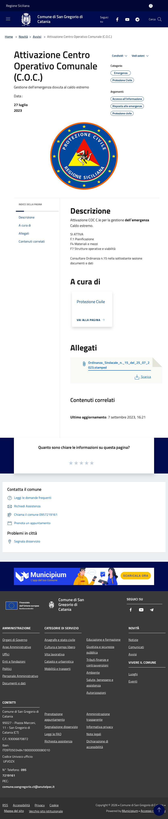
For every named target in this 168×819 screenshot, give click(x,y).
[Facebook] (116, 19)
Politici (7, 668)
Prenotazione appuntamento (55, 716)
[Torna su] (159, 810)
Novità (23, 36)
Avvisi (37, 36)
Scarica (142, 376)
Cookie (54, 805)
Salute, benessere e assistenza (99, 682)
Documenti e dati (14, 683)
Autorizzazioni (96, 692)
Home (9, 36)
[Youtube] (126, 19)
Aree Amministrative (16, 647)
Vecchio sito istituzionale (46, 811)
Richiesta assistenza (58, 741)
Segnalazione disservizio (61, 726)
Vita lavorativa (54, 654)
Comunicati (136, 647)
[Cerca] (159, 19)
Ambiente (93, 672)
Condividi (120, 55)
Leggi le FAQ (53, 734)
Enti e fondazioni (13, 661)
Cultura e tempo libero (60, 647)
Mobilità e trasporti (58, 668)
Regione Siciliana (17, 5)
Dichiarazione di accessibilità (97, 744)
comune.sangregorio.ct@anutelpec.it (28, 786)
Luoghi (133, 674)
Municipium (130, 810)
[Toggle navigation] (8, 18)
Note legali (93, 734)
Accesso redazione (153, 810)
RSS (5, 805)
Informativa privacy (99, 726)
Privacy (40, 805)
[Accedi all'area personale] (150, 5)
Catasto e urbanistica (59, 661)
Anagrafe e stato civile (60, 639)
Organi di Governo (14, 639)
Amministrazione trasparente (98, 716)
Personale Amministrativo (20, 675)
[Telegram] (136, 19)
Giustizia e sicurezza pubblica (100, 649)
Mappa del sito (14, 810)
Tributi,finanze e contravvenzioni (97, 662)
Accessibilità (21, 805)
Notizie (133, 639)
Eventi (133, 681)
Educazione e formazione (103, 639)
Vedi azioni (141, 55)
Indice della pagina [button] (30, 204)
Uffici (5, 654)
